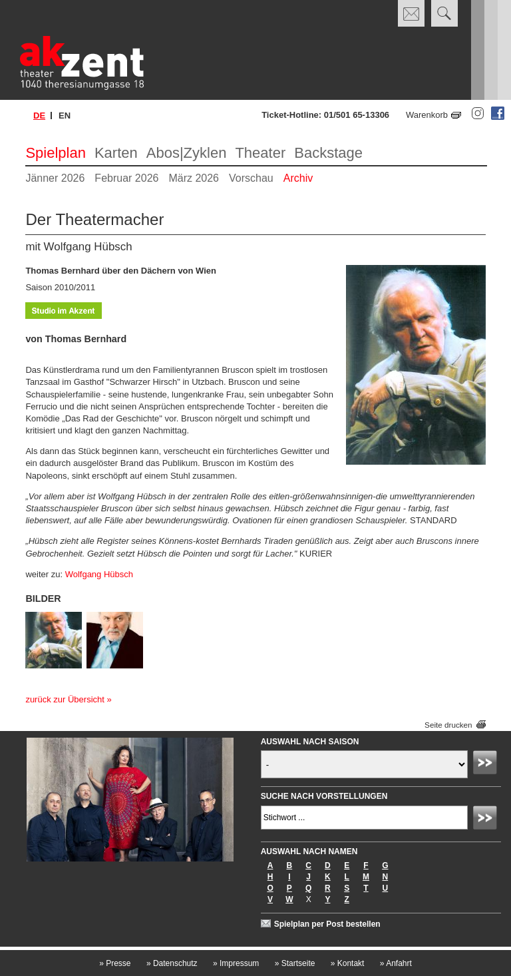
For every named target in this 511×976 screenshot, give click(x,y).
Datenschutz (172, 963)
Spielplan (55, 152)
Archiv (298, 178)
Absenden (487, 764)
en (65, 116)
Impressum (236, 963)
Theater (260, 152)
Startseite (295, 963)
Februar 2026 (126, 178)
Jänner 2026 (55, 178)
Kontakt (348, 963)
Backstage (328, 152)
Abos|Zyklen (186, 152)
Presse (114, 963)
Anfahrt (396, 963)
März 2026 (193, 178)
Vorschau (251, 178)
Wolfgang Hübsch (99, 574)
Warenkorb (427, 115)
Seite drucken (448, 724)
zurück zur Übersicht (64, 699)
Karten (116, 152)
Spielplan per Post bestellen (327, 924)
